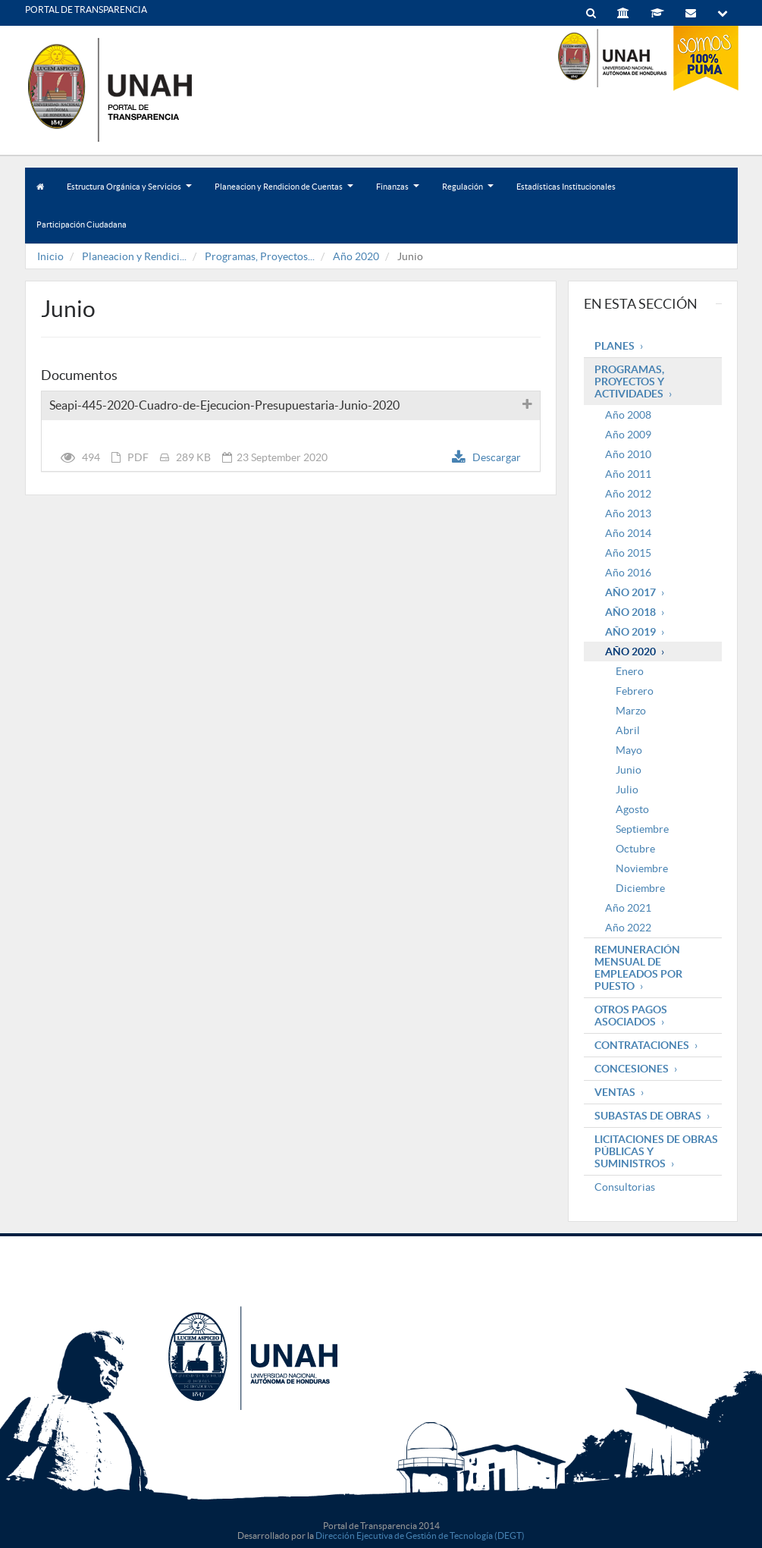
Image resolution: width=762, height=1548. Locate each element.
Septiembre (642, 829)
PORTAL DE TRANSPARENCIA (86, 9)
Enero (630, 671)
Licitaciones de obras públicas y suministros (656, 1151)
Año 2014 (628, 533)
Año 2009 (628, 435)
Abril (628, 730)
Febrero (635, 691)
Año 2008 (628, 415)
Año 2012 (628, 494)
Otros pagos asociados (630, 1015)
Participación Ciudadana (81, 224)
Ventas (614, 1092)
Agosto (632, 809)
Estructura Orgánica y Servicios (129, 194)
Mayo (629, 750)
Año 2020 (356, 256)
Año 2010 (628, 454)
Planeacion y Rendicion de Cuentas (284, 194)
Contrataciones (641, 1045)
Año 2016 (628, 573)
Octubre (635, 849)
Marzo (631, 711)
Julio (627, 789)
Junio (628, 770)
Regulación (468, 194)
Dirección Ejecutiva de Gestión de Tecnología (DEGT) (420, 1535)
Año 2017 (630, 592)
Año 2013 (628, 513)
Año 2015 (628, 553)
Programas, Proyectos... (260, 256)
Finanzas (397, 194)
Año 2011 (628, 474)
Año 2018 (630, 612)
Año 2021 (628, 908)
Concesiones (631, 1069)
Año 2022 (628, 928)
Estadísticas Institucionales (566, 186)
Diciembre (640, 888)
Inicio (50, 256)
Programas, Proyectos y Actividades (629, 381)
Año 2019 (630, 632)
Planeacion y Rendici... (134, 256)
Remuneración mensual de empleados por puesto (638, 968)
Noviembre (642, 868)
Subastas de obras (647, 1116)
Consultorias (624, 1187)
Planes (614, 346)
